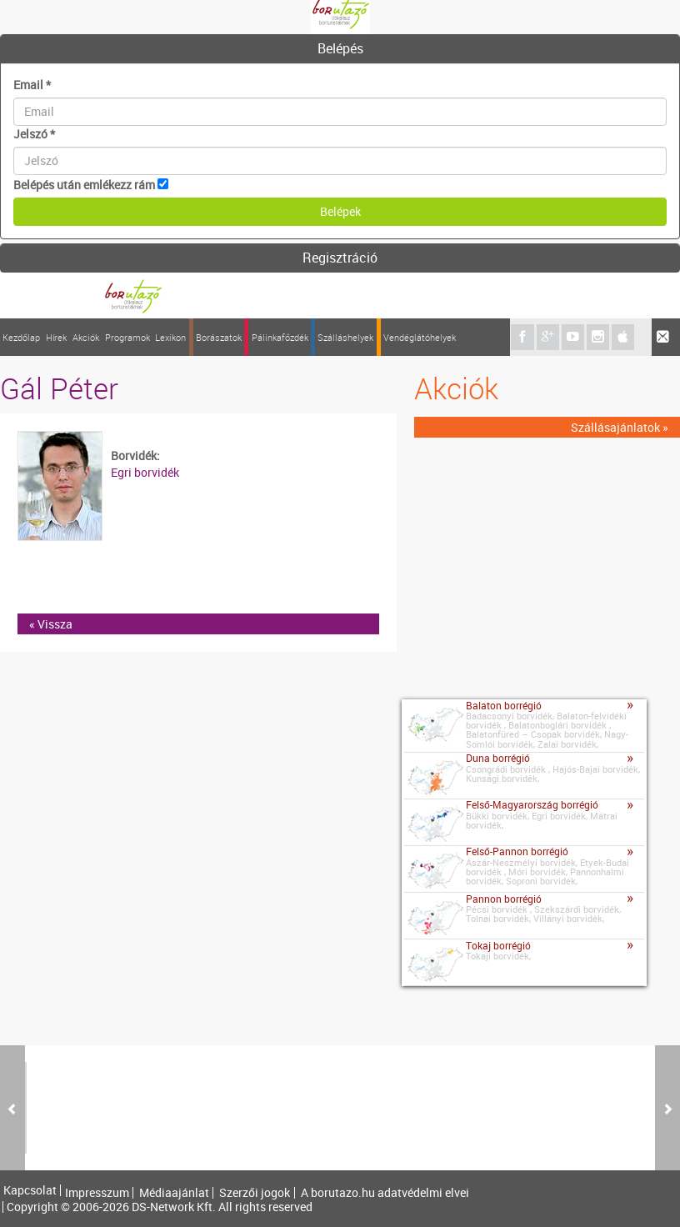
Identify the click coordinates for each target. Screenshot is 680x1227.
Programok (127, 337)
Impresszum (97, 1193)
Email (32, 85)
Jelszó (34, 134)
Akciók (85, 337)
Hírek (56, 337)
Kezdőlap (21, 337)
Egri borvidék (145, 472)
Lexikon (170, 337)
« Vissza (50, 624)
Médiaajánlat (174, 1193)
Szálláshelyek (345, 337)
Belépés (340, 48)
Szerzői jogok (254, 1193)
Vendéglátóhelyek (419, 337)
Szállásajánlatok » (619, 427)
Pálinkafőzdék (280, 337)
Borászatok (219, 337)
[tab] (340, 49)
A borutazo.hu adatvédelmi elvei (385, 1193)
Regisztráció (340, 257)
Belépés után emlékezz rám (84, 185)
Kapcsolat (30, 1190)
